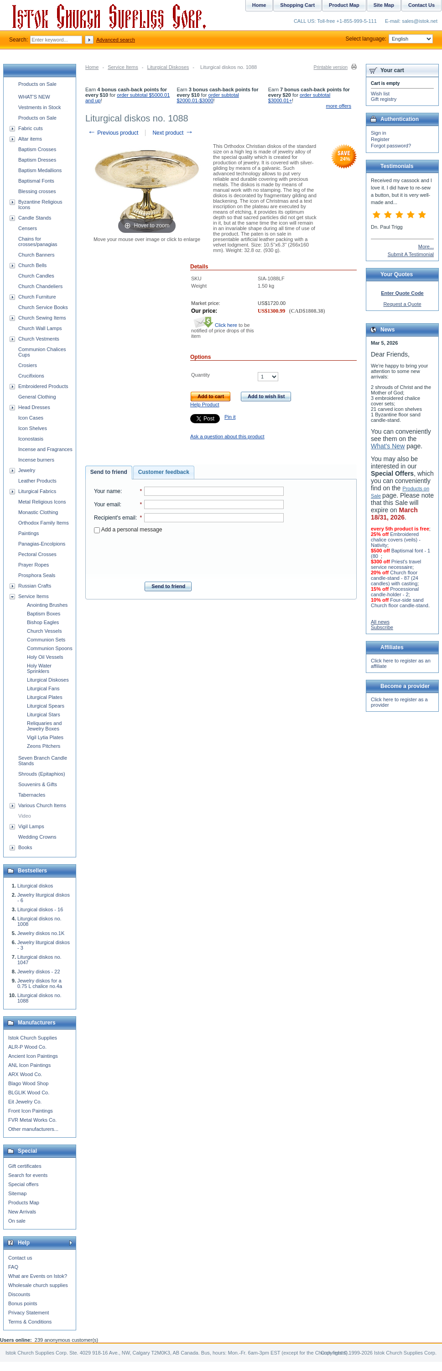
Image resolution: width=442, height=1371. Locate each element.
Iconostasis (30, 438)
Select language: (389, 39)
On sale (17, 1221)
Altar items (30, 139)
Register (380, 139)
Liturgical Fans (43, 688)
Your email (107, 504)
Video (24, 816)
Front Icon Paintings (30, 1111)
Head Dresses (34, 407)
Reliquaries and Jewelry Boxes (44, 725)
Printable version (331, 67)
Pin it (229, 417)
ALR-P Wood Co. (27, 1047)
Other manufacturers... (33, 1129)
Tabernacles (31, 795)
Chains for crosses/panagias (37, 241)
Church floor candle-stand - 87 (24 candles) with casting (394, 578)
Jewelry (26, 470)
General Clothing (37, 396)
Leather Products (37, 480)
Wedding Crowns (37, 837)
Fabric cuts (30, 128)
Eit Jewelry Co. (25, 1101)
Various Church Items (42, 805)
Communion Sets (46, 639)
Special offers (23, 1184)
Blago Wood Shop (28, 1083)
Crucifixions (31, 375)
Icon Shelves (32, 428)
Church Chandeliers (40, 286)
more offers (338, 106)
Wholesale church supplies (38, 1285)
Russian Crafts (34, 585)
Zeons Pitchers (43, 746)
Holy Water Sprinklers (39, 668)
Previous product (113, 133)
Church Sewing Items (42, 317)
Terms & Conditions (30, 1321)
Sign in (378, 133)
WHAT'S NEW (34, 97)
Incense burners (36, 459)
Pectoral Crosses (37, 554)
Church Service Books (43, 307)
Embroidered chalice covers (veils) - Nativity (396, 539)
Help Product (204, 404)
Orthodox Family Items (43, 522)
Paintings (28, 533)
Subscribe (382, 627)
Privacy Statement (28, 1312)
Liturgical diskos (35, 885)
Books (25, 847)
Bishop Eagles (43, 622)
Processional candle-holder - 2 (395, 591)
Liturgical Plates (44, 697)
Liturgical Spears (45, 706)
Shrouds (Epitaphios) (41, 774)
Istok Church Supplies (32, 1037)
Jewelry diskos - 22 (38, 971)
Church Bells (32, 265)
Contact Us (421, 5)
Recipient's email (114, 518)
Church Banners (36, 254)
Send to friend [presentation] (108, 472)
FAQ (13, 1267)
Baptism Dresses (37, 160)
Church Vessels (44, 631)
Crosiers (27, 365)
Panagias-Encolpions (41, 543)
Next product (172, 133)
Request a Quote (402, 304)
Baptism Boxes (43, 613)
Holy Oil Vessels (45, 657)
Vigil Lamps (31, 826)
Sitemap (17, 1193)
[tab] (108, 472)
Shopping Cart (297, 5)
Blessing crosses (37, 191)
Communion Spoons (50, 648)
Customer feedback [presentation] (163, 472)
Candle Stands (34, 218)
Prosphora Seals (36, 575)
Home (92, 67)
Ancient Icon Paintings (33, 1056)
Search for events (27, 1175)
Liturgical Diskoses (168, 67)
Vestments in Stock (39, 107)
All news (380, 622)
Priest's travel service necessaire (396, 564)
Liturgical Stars (43, 714)
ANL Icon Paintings (29, 1065)
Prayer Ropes (33, 564)
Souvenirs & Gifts (37, 784)
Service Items (123, 67)
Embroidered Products (43, 386)
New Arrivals (22, 1211)
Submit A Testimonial (411, 254)
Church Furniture (37, 296)
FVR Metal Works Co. (32, 1120)
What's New (388, 446)
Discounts (19, 1294)
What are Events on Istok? (37, 1276)
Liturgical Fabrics (37, 491)
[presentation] (189, 555)
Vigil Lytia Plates (45, 737)
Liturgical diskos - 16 (40, 909)
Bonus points (22, 1303)
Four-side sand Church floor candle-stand (399, 602)
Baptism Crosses (37, 149)
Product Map (344, 5)
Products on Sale (37, 84)
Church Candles (36, 275)
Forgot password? (391, 145)
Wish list (380, 93)
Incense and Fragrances (45, 449)
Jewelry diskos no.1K (40, 933)
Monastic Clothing (38, 512)
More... (426, 246)
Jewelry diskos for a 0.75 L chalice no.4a (39, 983)
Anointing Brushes (47, 605)
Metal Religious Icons (42, 501)
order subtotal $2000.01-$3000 (208, 97)
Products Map (23, 1202)
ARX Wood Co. (25, 1074)
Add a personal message (128, 529)
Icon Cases (30, 417)
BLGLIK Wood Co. (28, 1092)
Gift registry (383, 99)
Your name (107, 491)
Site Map (384, 5)
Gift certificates (25, 1166)
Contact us (20, 1258)
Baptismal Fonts (36, 181)
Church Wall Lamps (40, 328)
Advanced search (115, 39)
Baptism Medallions (40, 170)
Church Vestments (38, 338)
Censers (27, 228)
